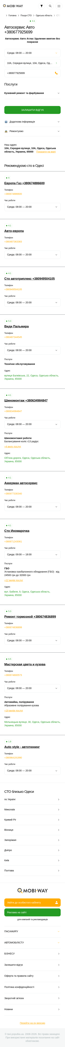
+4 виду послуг (12, 446)
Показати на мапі (46, 151)
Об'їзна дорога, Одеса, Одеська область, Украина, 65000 (27, 460)
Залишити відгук (32, 110)
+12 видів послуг (13, 580)
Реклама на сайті (17, 912)
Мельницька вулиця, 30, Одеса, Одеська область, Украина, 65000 (32, 724)
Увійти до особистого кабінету (32, 902)
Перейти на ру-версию (32, 1023)
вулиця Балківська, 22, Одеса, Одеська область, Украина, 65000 (31, 377)
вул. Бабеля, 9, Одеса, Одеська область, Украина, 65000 (27, 593)
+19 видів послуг (13, 710)
